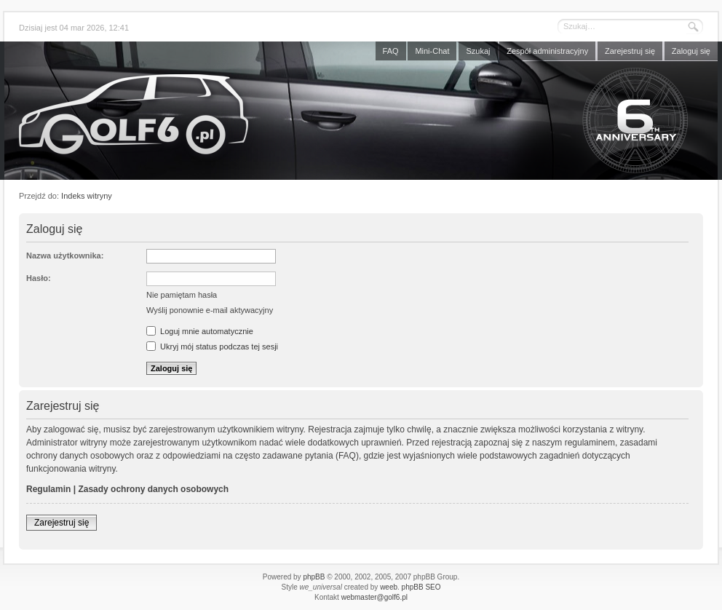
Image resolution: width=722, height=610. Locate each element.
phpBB (314, 577)
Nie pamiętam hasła (181, 294)
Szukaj (478, 51)
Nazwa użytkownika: (64, 255)
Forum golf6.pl (361, 114)
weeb (388, 587)
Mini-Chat (432, 51)
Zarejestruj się (630, 51)
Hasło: (38, 278)
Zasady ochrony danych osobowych (153, 489)
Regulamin (48, 489)
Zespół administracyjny (547, 51)
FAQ (391, 51)
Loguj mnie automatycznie (199, 331)
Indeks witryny (86, 195)
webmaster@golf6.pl (374, 597)
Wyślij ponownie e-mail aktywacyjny (209, 310)
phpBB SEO (421, 587)
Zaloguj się (691, 51)
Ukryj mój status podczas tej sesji (212, 346)
